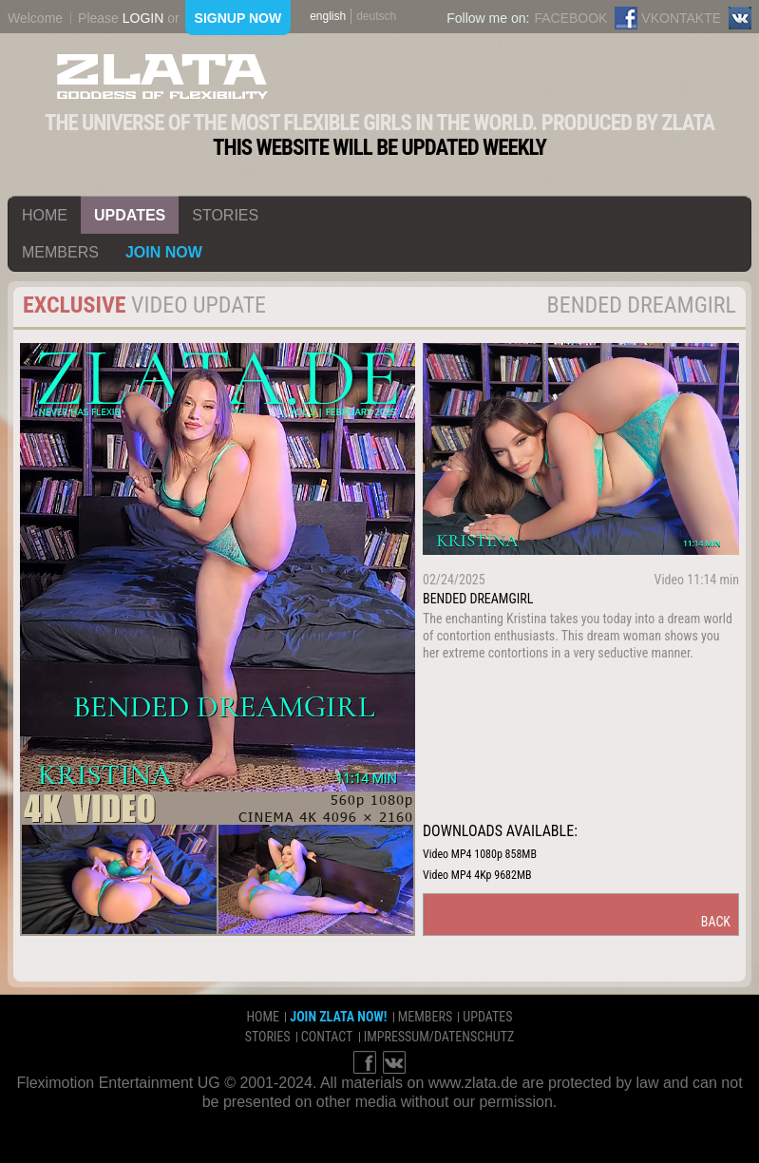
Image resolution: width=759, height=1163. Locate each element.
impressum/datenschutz (439, 1036)
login (143, 18)
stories (225, 215)
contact (327, 1036)
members (60, 252)
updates (129, 215)
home (44, 215)
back (716, 921)
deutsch (376, 16)
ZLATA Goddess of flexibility (162, 76)
